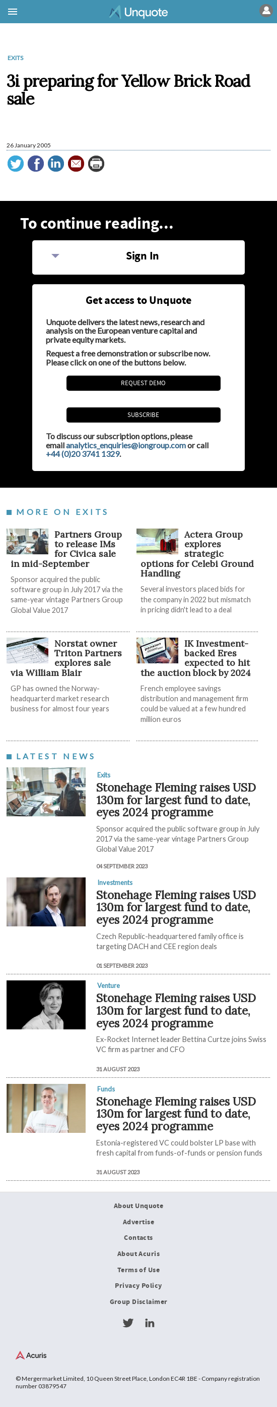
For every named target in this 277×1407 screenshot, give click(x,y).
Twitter (128, 1323)
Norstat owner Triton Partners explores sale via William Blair (66, 658)
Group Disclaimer (139, 1302)
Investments (114, 882)
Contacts (138, 1238)
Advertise (138, 1222)
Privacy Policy (138, 1286)
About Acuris (138, 1254)
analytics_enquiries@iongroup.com (126, 445)
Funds (106, 1089)
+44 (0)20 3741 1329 (82, 453)
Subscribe (143, 415)
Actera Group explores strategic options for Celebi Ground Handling (197, 554)
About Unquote (139, 1206)
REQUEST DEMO (143, 383)
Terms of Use (138, 1270)
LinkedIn (150, 1323)
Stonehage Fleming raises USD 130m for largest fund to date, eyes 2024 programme (176, 799)
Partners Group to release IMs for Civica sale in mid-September (66, 549)
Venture (108, 985)
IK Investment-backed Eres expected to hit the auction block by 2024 (196, 658)
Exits (15, 58)
